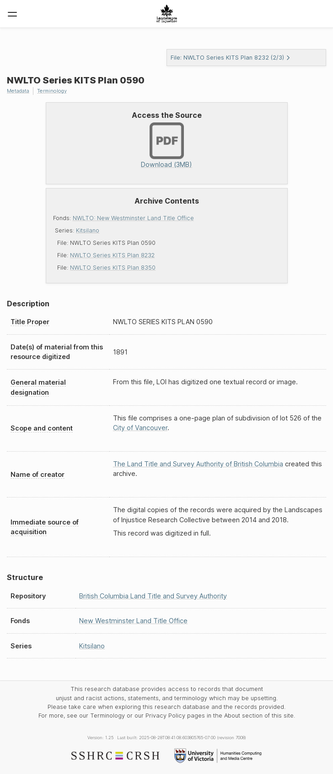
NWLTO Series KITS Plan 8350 (113, 267)
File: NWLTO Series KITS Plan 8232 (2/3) (230, 57)
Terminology (52, 91)
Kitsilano (87, 230)
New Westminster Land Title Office (133, 621)
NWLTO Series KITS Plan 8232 (112, 255)
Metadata (18, 91)
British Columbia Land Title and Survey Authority (153, 596)
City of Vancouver (140, 427)
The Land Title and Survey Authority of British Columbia (198, 464)
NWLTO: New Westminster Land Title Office (133, 218)
